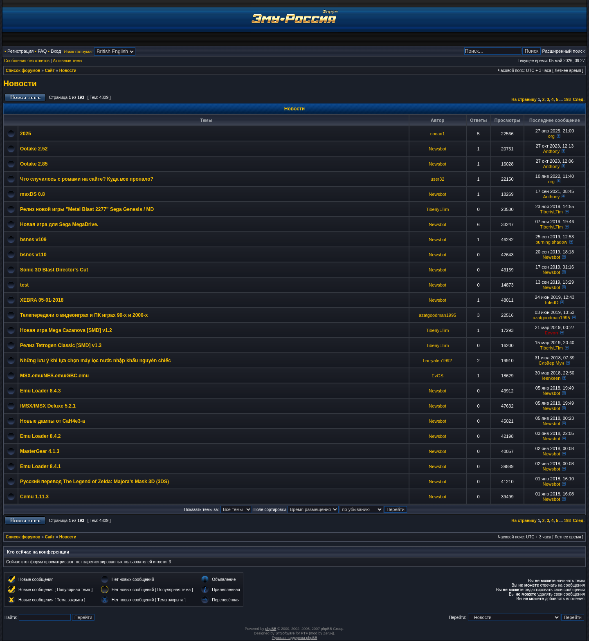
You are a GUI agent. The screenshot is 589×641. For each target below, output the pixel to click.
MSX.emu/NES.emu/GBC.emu (54, 376)
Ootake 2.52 (33, 149)
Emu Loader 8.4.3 (40, 391)
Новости (67, 70)
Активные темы (67, 60)
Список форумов (23, 70)
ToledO (551, 302)
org (551, 136)
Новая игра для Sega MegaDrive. (59, 224)
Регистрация (20, 51)
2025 (25, 134)
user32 (438, 179)
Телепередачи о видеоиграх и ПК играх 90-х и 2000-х (84, 315)
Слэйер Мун (551, 363)
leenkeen (551, 378)
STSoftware (284, 633)
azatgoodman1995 (437, 315)
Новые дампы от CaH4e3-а (52, 421)
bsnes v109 (33, 239)
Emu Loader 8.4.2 (40, 436)
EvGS (437, 375)
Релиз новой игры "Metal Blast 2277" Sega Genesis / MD (87, 209)
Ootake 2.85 (33, 164)
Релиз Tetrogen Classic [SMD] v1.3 (60, 345)
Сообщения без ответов (26, 60)
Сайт (50, 70)
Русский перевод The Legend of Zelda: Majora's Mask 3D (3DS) (94, 481)
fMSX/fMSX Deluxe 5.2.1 (48, 406)
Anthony (551, 151)
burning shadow (551, 242)
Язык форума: (78, 51)
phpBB (270, 629)
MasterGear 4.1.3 (39, 451)
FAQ (42, 51)
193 (567, 99)
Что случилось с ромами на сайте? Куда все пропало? (86, 179)
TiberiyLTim (437, 209)
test (24, 285)
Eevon (551, 332)
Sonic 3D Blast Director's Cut (54, 270)
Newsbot (437, 148)
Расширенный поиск (563, 51)
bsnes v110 (33, 255)
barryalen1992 (437, 360)
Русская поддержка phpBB (294, 638)
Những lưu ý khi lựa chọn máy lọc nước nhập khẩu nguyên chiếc (95, 360)
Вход (56, 51)
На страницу (524, 99)
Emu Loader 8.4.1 (40, 466)
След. (579, 99)
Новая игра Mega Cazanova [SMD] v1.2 (66, 330)
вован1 (437, 133)
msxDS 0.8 (32, 194)
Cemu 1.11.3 (34, 497)
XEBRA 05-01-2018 (41, 300)
